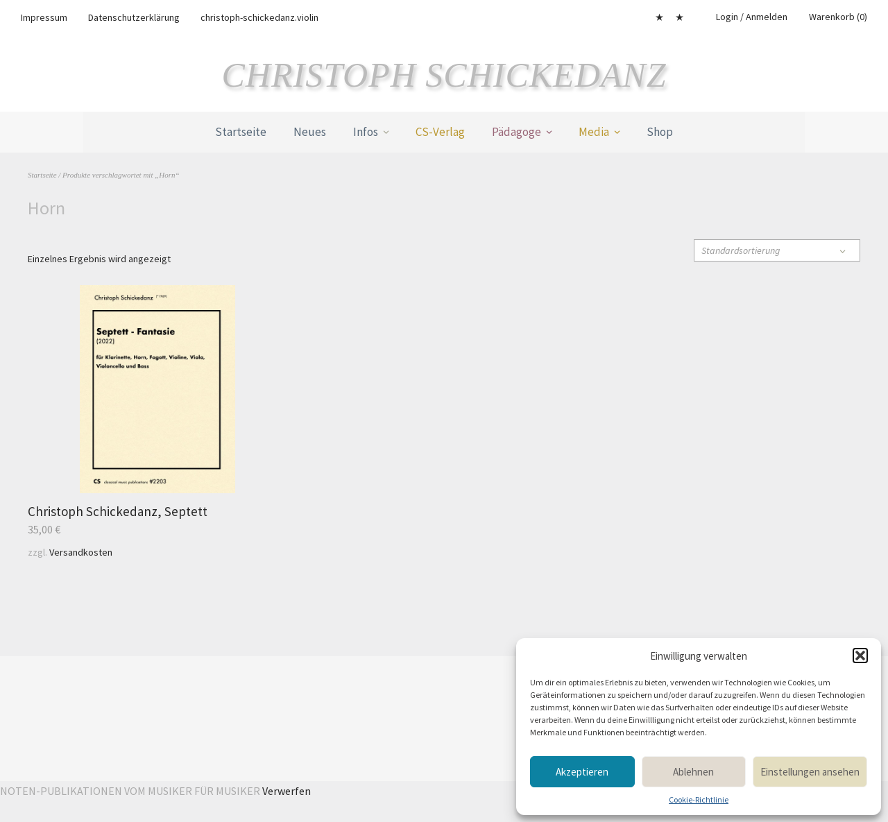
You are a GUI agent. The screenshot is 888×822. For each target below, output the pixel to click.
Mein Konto (659, 17)
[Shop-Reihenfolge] (777, 250)
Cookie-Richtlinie (698, 799)
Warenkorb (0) (838, 16)
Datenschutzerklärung (134, 17)
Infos (365, 131)
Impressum (44, 17)
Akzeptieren (582, 771)
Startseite (240, 131)
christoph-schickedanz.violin (259, 17)
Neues (309, 131)
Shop (660, 131)
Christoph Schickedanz (444, 74)
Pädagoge (516, 131)
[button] (860, 655)
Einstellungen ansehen (810, 771)
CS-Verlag (440, 131)
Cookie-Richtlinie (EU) (679, 17)
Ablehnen (693, 771)
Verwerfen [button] (286, 791)
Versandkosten (80, 552)
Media (594, 131)
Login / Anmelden (751, 16)
